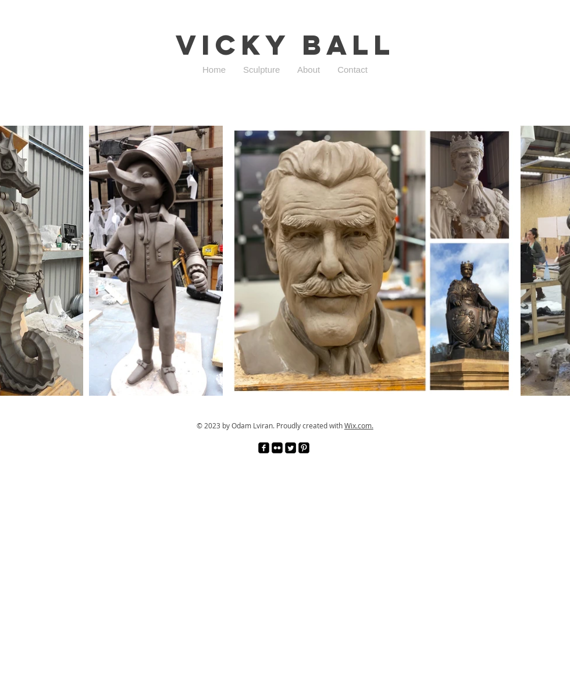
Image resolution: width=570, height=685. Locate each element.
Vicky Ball (285, 44)
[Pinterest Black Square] (303, 447)
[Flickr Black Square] (277, 447)
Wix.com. (358, 425)
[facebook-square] (263, 447)
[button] (261, 70)
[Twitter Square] (290, 447)
